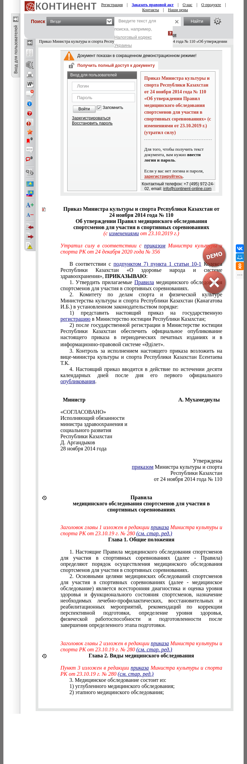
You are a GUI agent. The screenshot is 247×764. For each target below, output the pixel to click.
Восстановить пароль (92, 123)
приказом (143, 467)
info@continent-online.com (187, 188)
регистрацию (75, 319)
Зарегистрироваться (91, 118)
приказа (160, 527)
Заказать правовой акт (153, 4)
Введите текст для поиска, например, (135, 33)
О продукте (211, 4)
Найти (197, 21)
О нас (187, 4)
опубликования (77, 381)
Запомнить (113, 108)
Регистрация (112, 4)
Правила (144, 282)
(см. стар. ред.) (154, 533)
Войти (84, 109)
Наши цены (178, 9)
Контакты (150, 9)
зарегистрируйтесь (163, 176)
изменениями (124, 233)
